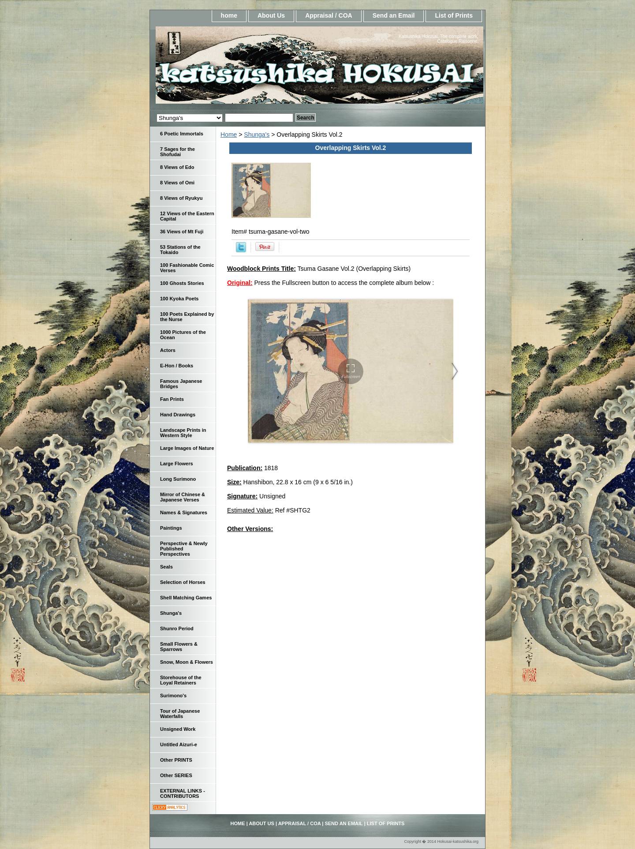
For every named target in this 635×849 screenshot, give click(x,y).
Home (228, 134)
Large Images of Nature (187, 448)
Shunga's (256, 134)
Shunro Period (177, 628)
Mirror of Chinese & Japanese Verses (182, 497)
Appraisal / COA (328, 15)
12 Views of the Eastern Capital (187, 216)
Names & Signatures (183, 512)
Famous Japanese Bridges (181, 383)
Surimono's (173, 695)
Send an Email (394, 15)
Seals (166, 566)
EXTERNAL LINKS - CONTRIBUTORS (182, 793)
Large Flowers (176, 463)
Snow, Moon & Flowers (186, 662)
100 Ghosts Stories (182, 283)
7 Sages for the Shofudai (177, 151)
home (229, 15)
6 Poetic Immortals (181, 133)
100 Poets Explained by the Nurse (187, 316)
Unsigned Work (177, 729)
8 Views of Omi (177, 182)
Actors (168, 350)
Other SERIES (176, 775)
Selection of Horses (182, 582)
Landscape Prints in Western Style (183, 432)
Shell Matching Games (186, 597)
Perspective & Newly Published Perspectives (184, 549)
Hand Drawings (177, 414)
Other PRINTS (176, 760)
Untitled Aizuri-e (178, 744)
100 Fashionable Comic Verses (187, 267)
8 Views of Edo (177, 167)
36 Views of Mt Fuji (181, 231)
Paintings (171, 528)
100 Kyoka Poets (179, 298)
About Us (271, 15)
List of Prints (454, 15)
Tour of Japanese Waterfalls (180, 713)
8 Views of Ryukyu (181, 198)
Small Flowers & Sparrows (179, 646)
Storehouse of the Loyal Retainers (181, 680)
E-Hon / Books (176, 365)
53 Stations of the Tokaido (180, 249)
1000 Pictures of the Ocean (183, 334)
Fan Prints (172, 399)
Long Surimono (178, 479)
